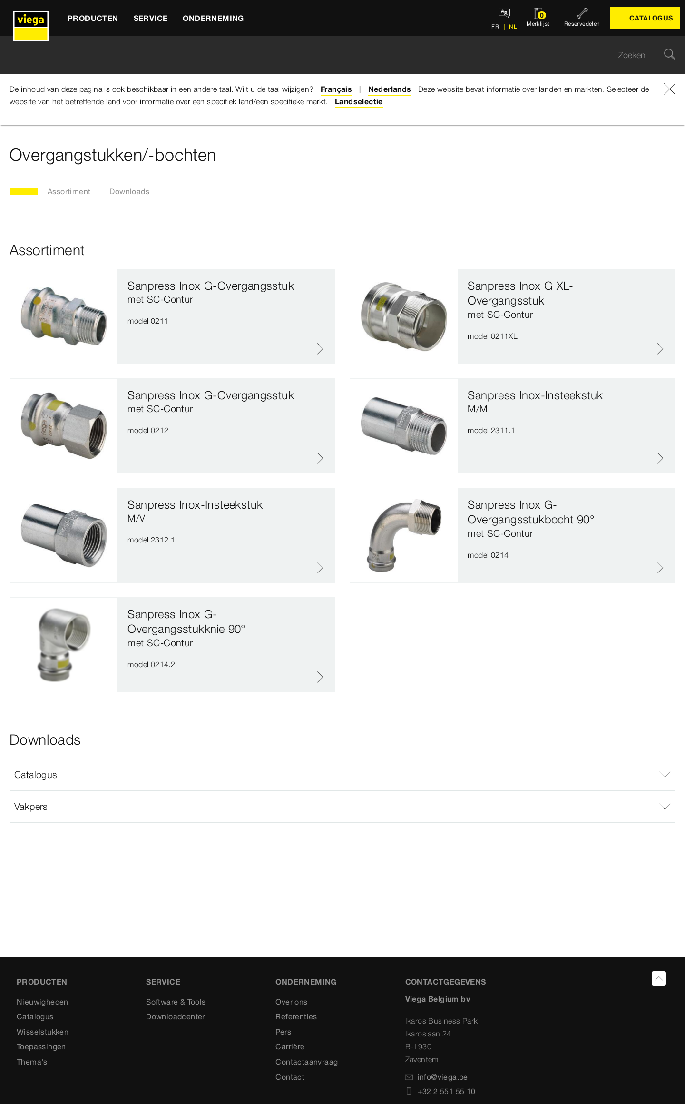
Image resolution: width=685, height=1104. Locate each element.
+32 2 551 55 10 (440, 1091)
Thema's (32, 1061)
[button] (342, 774)
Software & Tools (176, 1001)
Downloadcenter (175, 1016)
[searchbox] (334, 55)
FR (495, 26)
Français (336, 89)
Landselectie (359, 101)
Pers (283, 1031)
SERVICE (163, 981)
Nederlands (389, 89)
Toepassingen (41, 1046)
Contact (289, 1077)
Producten (42, 981)
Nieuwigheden (42, 1001)
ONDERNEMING (305, 981)
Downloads (129, 191)
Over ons (291, 1001)
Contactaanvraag (306, 1061)
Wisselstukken (42, 1031)
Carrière (289, 1046)
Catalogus (35, 1016)
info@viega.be (436, 1077)
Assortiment (69, 191)
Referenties (296, 1016)
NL (512, 26)
